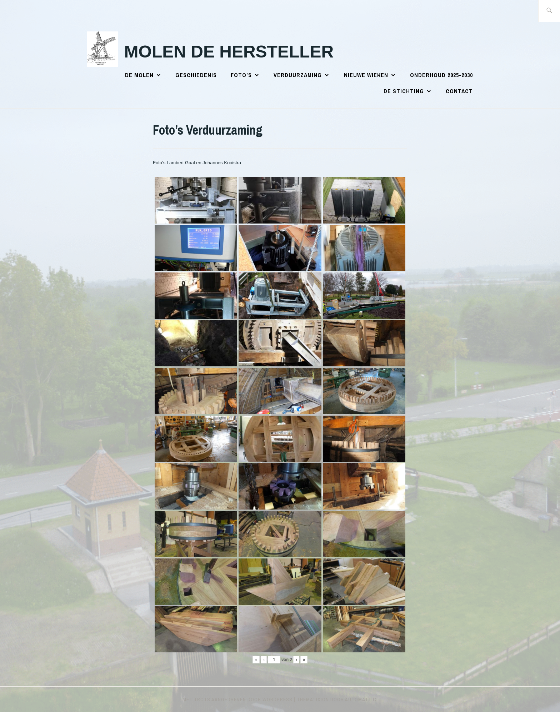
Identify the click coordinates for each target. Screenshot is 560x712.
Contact (459, 91)
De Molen (139, 75)
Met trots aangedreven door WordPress (237, 699)
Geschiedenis (196, 75)
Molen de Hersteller (229, 51)
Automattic (360, 699)
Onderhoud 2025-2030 (441, 75)
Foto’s (241, 75)
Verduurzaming (298, 75)
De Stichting (404, 91)
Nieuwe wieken (366, 75)
